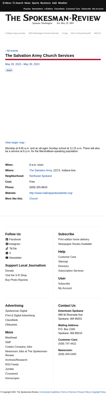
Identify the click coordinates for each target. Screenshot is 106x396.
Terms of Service (68, 392)
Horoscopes (12, 378)
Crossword (11, 373)
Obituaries (11, 324)
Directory (63, 266)
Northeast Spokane (40, 176)
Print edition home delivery (73, 239)
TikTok (11, 248)
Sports (35, 3)
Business (45, 3)
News (27, 3)
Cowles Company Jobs (18, 346)
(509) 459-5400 (67, 354)
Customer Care (73, 9)
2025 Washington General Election (43, 33)
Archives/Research (16, 359)
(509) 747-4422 (67, 343)
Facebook (13, 239)
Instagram (12, 244)
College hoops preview (15, 33)
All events (11, 50)
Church (33, 198)
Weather (62, 3)
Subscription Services (71, 270)
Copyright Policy (98, 392)
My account (97, 9)
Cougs (65, 33)
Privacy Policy (84, 392)
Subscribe (86, 9)
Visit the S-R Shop (16, 275)
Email (9, 70)
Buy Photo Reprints (16, 279)
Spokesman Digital (16, 310)
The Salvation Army (40, 170)
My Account (65, 288)
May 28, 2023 (13, 64)
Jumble (9, 369)
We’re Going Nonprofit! (81, 33)
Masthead (11, 337)
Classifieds (59, 9)
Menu (7, 3)
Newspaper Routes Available (75, 244)
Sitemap (63, 261)
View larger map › (15, 142)
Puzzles (27, 9)
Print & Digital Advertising (20, 315)
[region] (53, 33)
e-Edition (49, 9)
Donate (9, 270)
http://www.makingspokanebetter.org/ (50, 193)
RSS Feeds (12, 364)
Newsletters (37, 9)
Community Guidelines (50, 392)
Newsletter (13, 257)
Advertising (14, 305)
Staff (8, 342)
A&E (54, 3)
